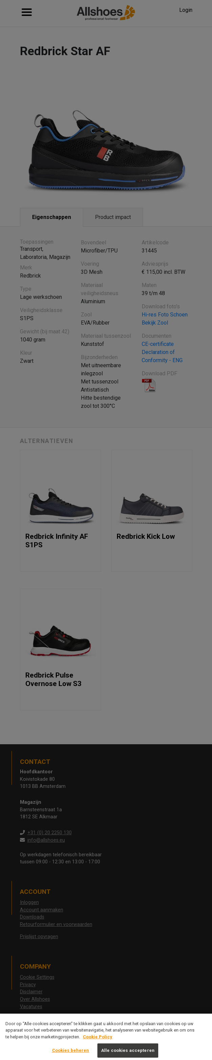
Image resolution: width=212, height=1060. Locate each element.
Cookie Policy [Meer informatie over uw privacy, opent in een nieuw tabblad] (97, 1040)
